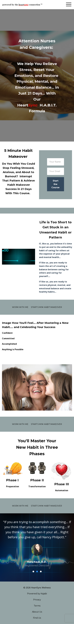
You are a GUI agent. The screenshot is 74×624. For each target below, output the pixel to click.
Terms (37, 605)
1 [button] (33, 571)
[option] (37, 543)
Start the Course (55, 184)
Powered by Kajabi (37, 593)
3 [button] (41, 571)
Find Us (37, 618)
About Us (37, 612)
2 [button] (37, 571)
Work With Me (20, 307)
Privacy (37, 599)
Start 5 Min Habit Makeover (46, 307)
